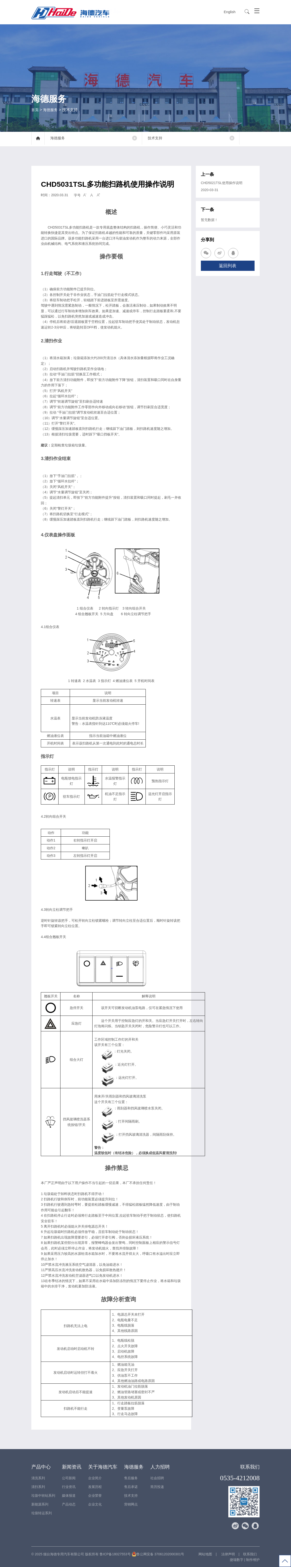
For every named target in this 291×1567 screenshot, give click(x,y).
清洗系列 (38, 1478)
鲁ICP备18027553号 (115, 1554)
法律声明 (227, 1554)
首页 (35, 109)
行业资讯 (69, 1486)
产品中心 (41, 1466)
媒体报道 (69, 1495)
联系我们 (250, 1466)
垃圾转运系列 (41, 1513)
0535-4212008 (240, 1477)
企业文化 (95, 1504)
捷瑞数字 (236, 1559)
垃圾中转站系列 (43, 1495)
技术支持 (159, 138)
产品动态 (69, 1504)
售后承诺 (131, 1486)
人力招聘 (160, 1466)
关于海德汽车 (102, 1466)
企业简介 (95, 1478)
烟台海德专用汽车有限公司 (63, 1554)
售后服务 (131, 1478)
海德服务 (51, 109)
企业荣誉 (95, 1495)
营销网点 (131, 1504)
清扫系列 (38, 1486)
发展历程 (95, 1486)
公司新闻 (69, 1478)
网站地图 (205, 1554)
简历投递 (157, 1486)
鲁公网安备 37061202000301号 (158, 1553)
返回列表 (227, 265)
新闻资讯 (71, 1466)
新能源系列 (39, 1504)
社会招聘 (157, 1478)
